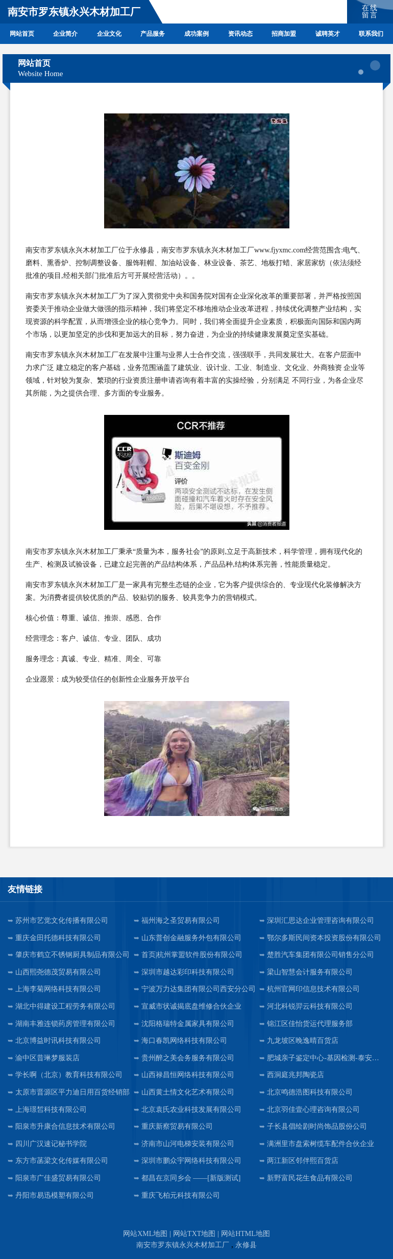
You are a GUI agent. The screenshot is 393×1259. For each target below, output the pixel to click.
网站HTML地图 (245, 1234)
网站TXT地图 (194, 1234)
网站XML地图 (145, 1234)
